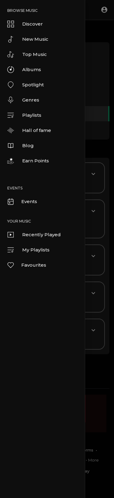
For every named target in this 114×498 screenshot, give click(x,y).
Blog (20, 145)
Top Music (27, 54)
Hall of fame (29, 130)
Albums (24, 69)
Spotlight (25, 84)
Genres (23, 100)
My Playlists (28, 250)
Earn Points (28, 160)
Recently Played (34, 234)
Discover (25, 24)
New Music (27, 39)
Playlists (24, 115)
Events (22, 202)
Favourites (26, 265)
